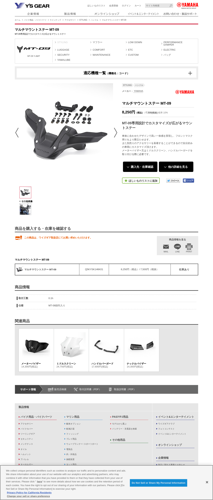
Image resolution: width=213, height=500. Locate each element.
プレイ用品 (71, 439)
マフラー (97, 42)
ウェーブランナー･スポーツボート (82, 444)
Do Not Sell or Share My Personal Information (158, 482)
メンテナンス (27, 444)
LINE (177, 251)
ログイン (126, 5)
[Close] (207, 482)
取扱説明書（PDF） (125, 389)
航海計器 (70, 429)
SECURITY (63, 54)
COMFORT (99, 49)
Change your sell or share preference (28, 496)
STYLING (83, 20)
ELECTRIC (170, 49)
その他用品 (118, 439)
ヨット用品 (71, 464)
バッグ (167, 54)
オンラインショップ (170, 444)
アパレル (25, 459)
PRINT (189, 251)
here (39, 481)
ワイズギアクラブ (166, 424)
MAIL (166, 251)
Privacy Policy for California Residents (29, 492)
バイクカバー (27, 429)
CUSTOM (133, 54)
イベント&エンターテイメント (176, 416)
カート (138, 5)
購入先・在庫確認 (142, 166)
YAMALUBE (63, 59)
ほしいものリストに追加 (143, 180)
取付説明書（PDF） (90, 389)
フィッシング (72, 434)
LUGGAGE (63, 49)
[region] (106, 482)
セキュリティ (27, 439)
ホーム (17, 20)
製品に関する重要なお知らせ (171, 465)
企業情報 (163, 457)
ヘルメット (26, 454)
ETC (130, 49)
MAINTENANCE (101, 54)
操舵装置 (70, 459)
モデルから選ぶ (119, 424)
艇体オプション (73, 424)
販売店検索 (60, 389)
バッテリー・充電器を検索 (124, 429)
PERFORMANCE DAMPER (173, 43)
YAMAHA (138, 91)
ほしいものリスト (96, 5)
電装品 (69, 449)
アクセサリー (70, 20)
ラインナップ (55, 20)
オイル (24, 449)
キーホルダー (27, 464)
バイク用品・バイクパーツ (35, 20)
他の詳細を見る (178, 166)
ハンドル (94, 20)
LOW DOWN (135, 42)
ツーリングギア (28, 434)
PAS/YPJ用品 (120, 416)
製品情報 (24, 407)
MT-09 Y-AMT (34, 51)
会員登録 (113, 5)
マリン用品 (72, 416)
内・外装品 (71, 454)
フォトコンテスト (166, 429)
